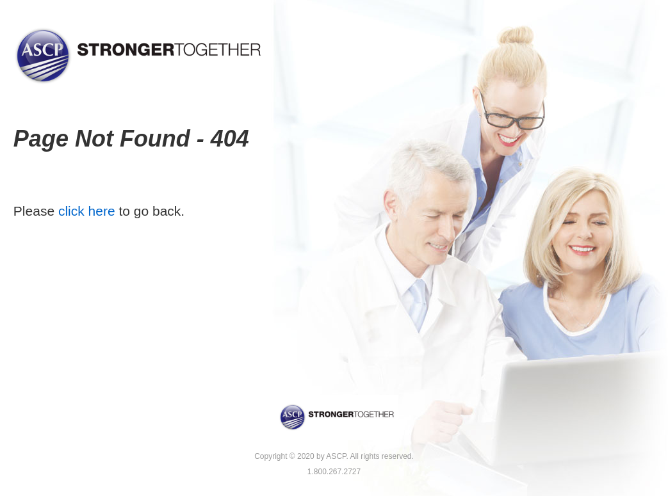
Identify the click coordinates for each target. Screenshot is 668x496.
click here (86, 211)
